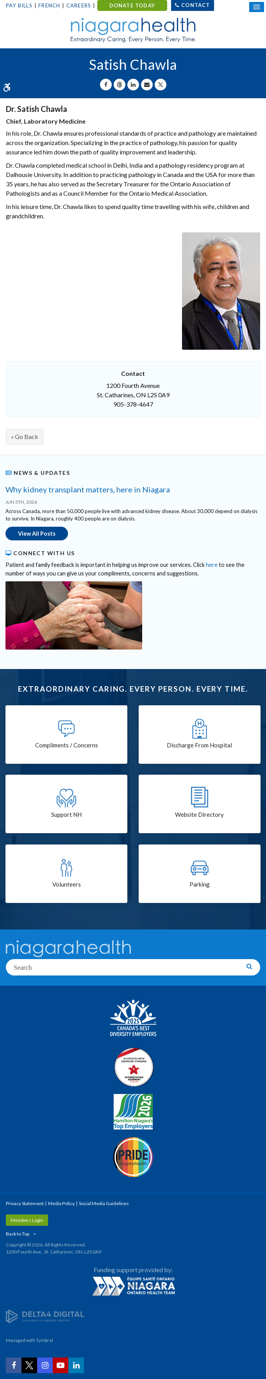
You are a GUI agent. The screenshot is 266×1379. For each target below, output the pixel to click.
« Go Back (24, 436)
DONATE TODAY (132, 5)
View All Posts (36, 533)
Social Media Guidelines (104, 1203)
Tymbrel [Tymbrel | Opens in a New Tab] (44, 1340)
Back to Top (17, 1234)
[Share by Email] (147, 84)
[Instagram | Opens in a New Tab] (45, 1365)
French (49, 5)
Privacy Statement (25, 1203)
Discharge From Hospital (199, 745)
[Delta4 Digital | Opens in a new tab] (45, 1316)
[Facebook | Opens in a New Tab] (13, 1365)
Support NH (66, 814)
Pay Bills (19, 5)
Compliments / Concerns (66, 745)
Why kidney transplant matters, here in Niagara (87, 489)
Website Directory (199, 814)
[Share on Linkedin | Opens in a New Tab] (133, 84)
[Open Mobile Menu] (256, 7)
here (212, 564)
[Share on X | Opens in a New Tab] (160, 84)
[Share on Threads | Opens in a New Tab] (119, 84)
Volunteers (66, 884)
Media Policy (61, 1203)
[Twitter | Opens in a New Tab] (29, 1365)
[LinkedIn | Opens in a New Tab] (76, 1365)
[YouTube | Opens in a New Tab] (60, 1365)
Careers (78, 5)
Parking (199, 884)
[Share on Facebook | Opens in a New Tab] (106, 84)
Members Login (27, 1220)
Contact (195, 5)
